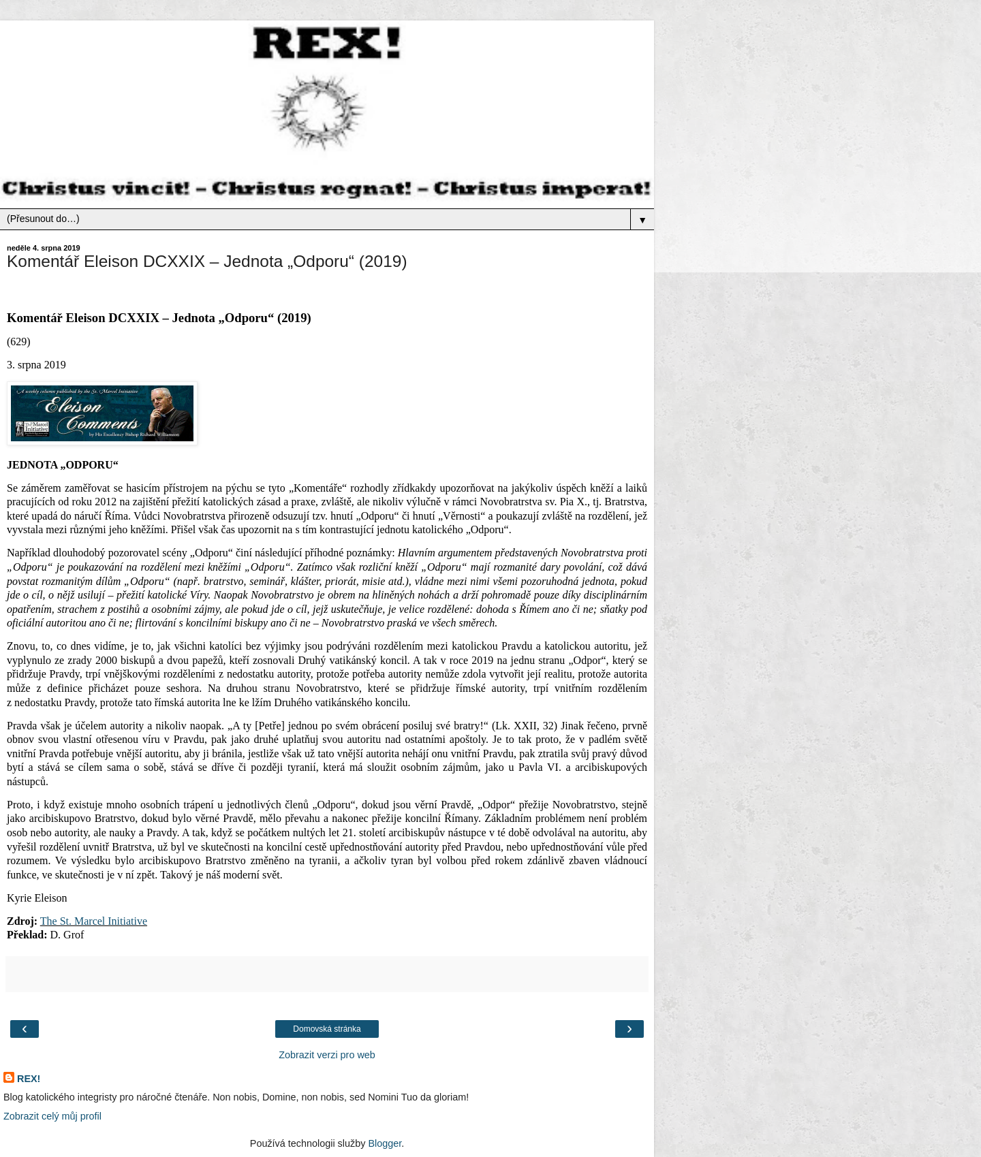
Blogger (384, 1143)
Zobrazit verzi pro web (327, 1054)
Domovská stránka (326, 1029)
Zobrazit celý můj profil (52, 1116)
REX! (28, 1078)
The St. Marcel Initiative (93, 921)
